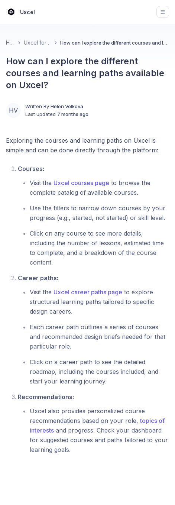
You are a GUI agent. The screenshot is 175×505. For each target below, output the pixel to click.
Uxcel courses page (81, 183)
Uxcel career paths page (88, 292)
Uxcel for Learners (37, 42)
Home (10, 42)
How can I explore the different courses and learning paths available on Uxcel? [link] (114, 43)
